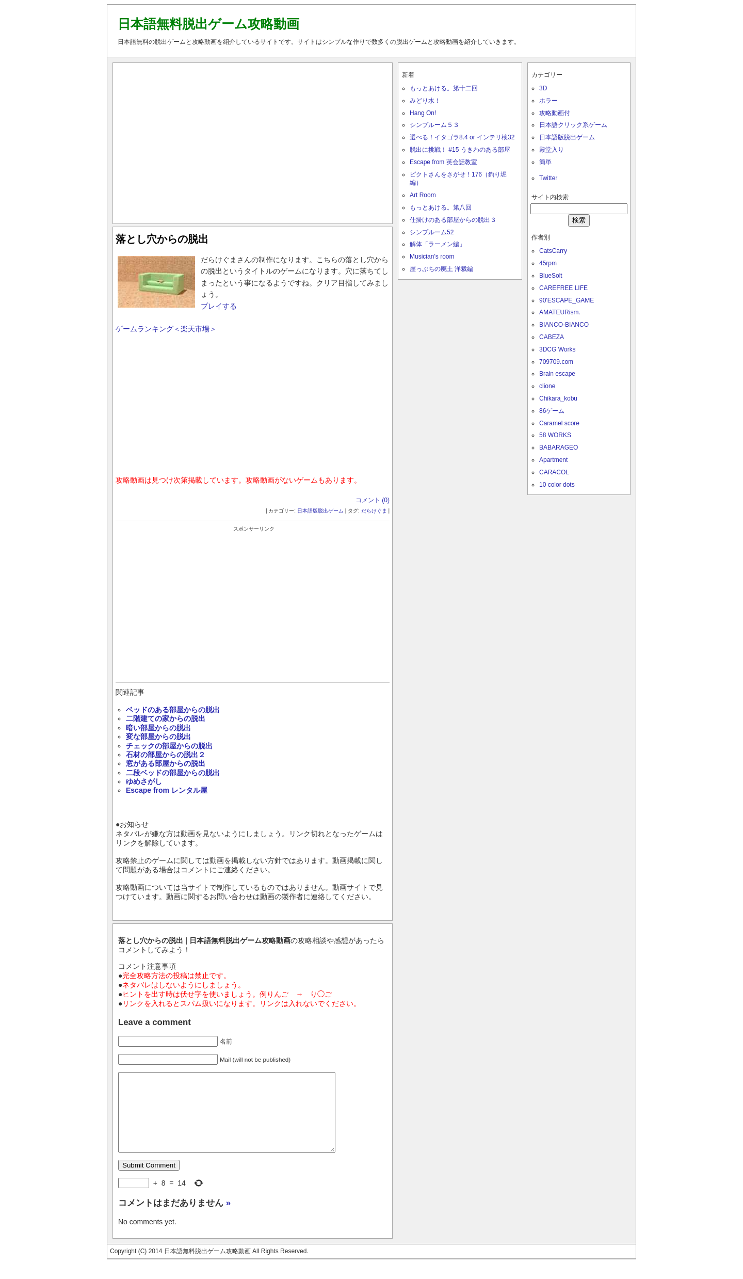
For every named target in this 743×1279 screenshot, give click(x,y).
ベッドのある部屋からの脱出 (173, 710)
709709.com (556, 361)
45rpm (548, 263)
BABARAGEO (558, 447)
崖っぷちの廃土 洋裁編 (441, 269)
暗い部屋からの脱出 (158, 728)
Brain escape (557, 373)
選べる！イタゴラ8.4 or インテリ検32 (462, 137)
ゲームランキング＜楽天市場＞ (166, 329)
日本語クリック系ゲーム (573, 125)
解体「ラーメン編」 (437, 244)
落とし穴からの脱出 (162, 239)
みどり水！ (425, 100)
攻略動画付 (554, 113)
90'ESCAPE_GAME (566, 300)
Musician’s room (432, 256)
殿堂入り (551, 149)
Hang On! (423, 113)
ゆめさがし (144, 781)
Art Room (423, 195)
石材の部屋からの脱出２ (165, 754)
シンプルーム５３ (434, 125)
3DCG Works (557, 349)
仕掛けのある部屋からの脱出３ (453, 219)
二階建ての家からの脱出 (165, 718)
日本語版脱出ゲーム (320, 511)
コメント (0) (373, 500)
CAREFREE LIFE (563, 288)
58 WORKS (555, 435)
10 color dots (557, 484)
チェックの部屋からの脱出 (169, 746)
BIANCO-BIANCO (564, 324)
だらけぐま (374, 511)
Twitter (548, 178)
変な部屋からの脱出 (158, 736)
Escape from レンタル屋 (166, 790)
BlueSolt (550, 275)
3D (543, 88)
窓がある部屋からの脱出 (165, 763)
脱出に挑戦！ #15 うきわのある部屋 (460, 149)
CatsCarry (553, 250)
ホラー (548, 100)
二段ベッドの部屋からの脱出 (173, 773)
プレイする (219, 306)
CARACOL (554, 472)
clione (547, 386)
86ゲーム (551, 410)
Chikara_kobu (558, 398)
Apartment (553, 459)
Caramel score (559, 423)
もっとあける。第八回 (441, 207)
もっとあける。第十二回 (444, 88)
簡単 (545, 162)
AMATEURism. (559, 312)
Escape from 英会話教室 (443, 162)
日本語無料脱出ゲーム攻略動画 (208, 24)
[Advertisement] (253, 141)
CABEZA (551, 337)
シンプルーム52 (432, 232)
